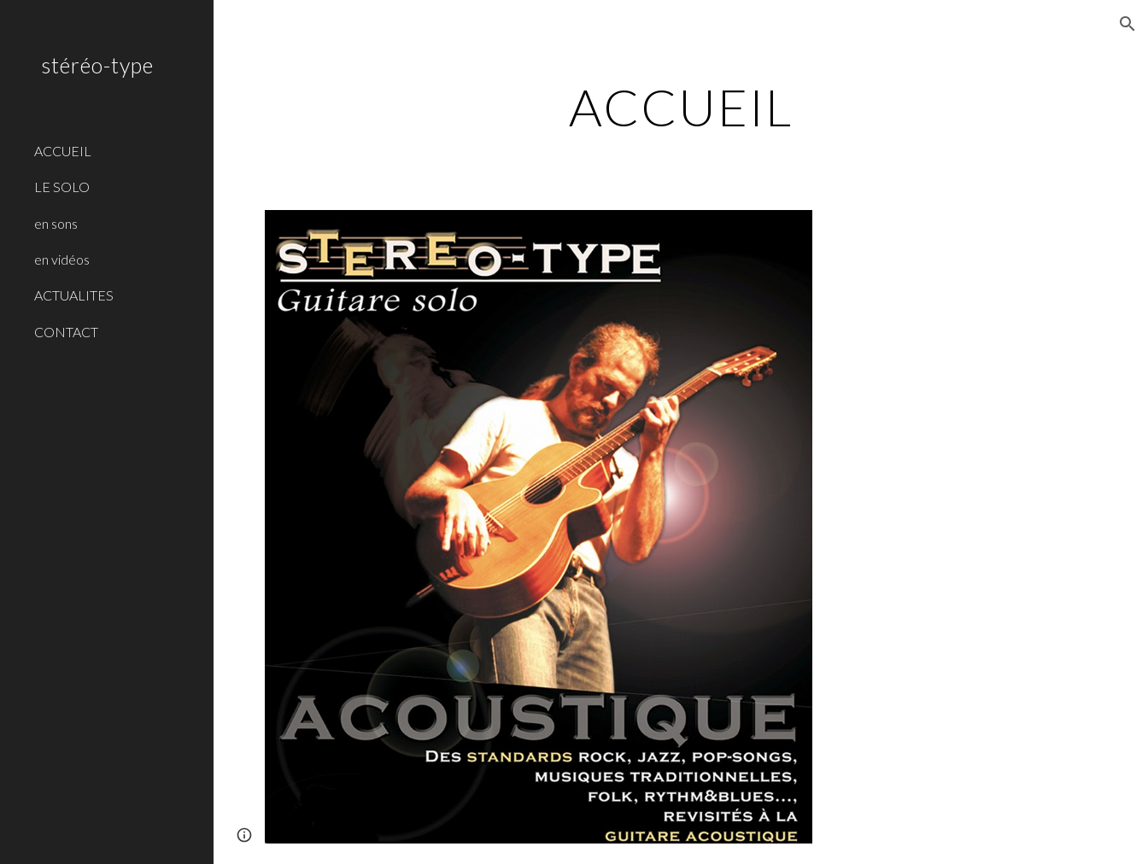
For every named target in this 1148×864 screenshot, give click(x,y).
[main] (680, 107)
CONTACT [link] (66, 332)
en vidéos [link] (62, 259)
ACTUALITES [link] (74, 295)
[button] (1127, 23)
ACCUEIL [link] (62, 151)
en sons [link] (56, 223)
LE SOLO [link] (62, 186)
